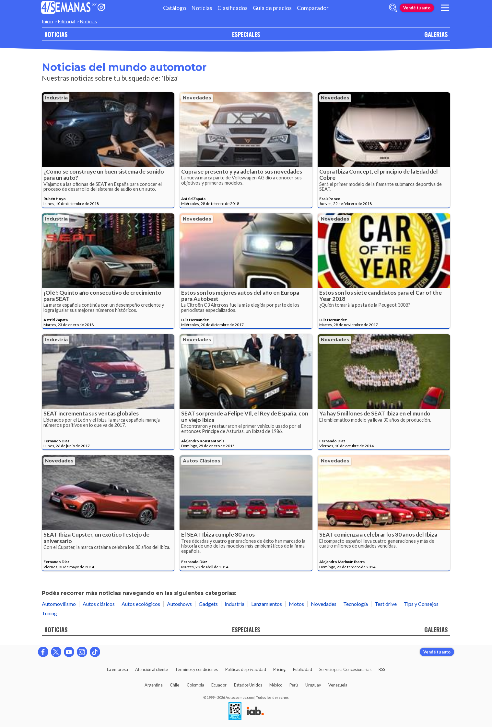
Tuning (49, 613)
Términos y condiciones (196, 669)
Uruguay (313, 684)
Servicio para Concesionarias (345, 669)
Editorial (66, 21)
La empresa (117, 669)
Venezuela (337, 684)
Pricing (279, 669)
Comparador (313, 8)
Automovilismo (59, 604)
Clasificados (232, 8)
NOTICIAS (55, 34)
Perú (293, 684)
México (275, 684)
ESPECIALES (246, 34)
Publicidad (302, 669)
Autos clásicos (201, 461)
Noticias (201, 8)
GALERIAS (436, 34)
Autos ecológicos (141, 604)
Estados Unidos (248, 684)
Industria (56, 98)
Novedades (197, 98)
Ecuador (219, 684)
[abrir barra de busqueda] (393, 8)
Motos (296, 604)
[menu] (445, 7)
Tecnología (355, 604)
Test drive (386, 604)
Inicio (47, 21)
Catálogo (174, 8)
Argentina (154, 684)
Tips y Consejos (421, 604)
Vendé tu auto (416, 7)
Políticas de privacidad (245, 669)
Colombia (195, 684)
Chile (174, 684)
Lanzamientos (266, 604)
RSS (382, 669)
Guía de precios (272, 8)
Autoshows (179, 604)
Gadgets (208, 604)
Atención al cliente (151, 669)
